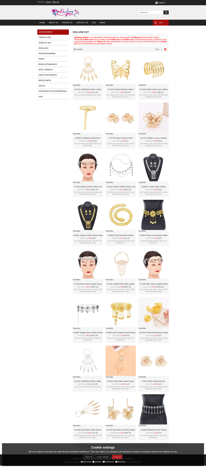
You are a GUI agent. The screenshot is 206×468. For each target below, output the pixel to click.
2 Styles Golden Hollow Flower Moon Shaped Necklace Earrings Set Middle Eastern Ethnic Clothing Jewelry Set (88, 235)
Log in (48, 2)
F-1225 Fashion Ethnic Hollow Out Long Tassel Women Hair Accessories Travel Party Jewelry (88, 187)
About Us (53, 22)
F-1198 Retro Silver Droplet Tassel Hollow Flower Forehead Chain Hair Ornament (153, 284)
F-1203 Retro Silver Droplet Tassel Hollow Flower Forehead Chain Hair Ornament (87, 284)
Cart (161, 22)
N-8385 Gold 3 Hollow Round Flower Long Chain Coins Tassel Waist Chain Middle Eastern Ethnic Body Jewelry (121, 333)
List (161, 49)
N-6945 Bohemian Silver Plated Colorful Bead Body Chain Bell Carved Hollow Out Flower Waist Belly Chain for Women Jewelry (153, 430)
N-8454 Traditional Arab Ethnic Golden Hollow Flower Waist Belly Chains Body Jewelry (88, 138)
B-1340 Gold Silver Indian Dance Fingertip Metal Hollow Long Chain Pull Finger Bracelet (121, 381)
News (102, 22)
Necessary (86, 462)
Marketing (120, 462)
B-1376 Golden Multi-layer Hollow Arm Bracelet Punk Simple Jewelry (154, 89)
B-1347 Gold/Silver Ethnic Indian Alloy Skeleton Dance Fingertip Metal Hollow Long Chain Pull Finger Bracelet (88, 89)
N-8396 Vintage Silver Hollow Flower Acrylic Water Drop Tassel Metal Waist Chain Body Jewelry (88, 333)
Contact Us (82, 22)
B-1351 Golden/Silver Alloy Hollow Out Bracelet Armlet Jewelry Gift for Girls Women (120, 284)
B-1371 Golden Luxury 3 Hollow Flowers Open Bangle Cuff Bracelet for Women (153, 138)
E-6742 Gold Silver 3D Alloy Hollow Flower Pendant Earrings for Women (120, 430)
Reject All (88, 457)
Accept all (117, 457)
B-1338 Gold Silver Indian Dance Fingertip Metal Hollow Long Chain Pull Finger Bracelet (88, 430)
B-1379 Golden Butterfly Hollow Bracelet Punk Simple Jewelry (120, 89)
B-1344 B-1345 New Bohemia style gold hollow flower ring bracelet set (153, 333)
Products (67, 22)
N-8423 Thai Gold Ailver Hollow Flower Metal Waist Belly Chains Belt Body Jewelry (121, 235)
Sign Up (55, 2)
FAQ (94, 22)
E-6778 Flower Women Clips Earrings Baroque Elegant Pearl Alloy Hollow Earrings (121, 138)
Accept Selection (102, 457)
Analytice (97, 462)
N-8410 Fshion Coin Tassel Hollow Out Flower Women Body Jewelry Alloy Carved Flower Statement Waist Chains (154, 235)
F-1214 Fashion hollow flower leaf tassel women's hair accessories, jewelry (120, 187)
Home (42, 22)
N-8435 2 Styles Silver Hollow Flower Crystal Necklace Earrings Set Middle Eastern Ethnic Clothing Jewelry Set (153, 187)
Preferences (108, 462)
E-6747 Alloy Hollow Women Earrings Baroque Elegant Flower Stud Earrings (153, 381)
